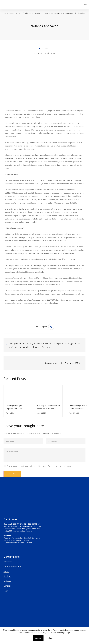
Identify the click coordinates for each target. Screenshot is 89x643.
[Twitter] (8, 554)
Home (4, 13)
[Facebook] (11, 554)
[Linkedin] (3, 554)
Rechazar (50, 638)
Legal (68, 632)
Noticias (12, 13)
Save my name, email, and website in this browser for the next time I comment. (39, 466)
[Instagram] (6, 554)
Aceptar (38, 638)
